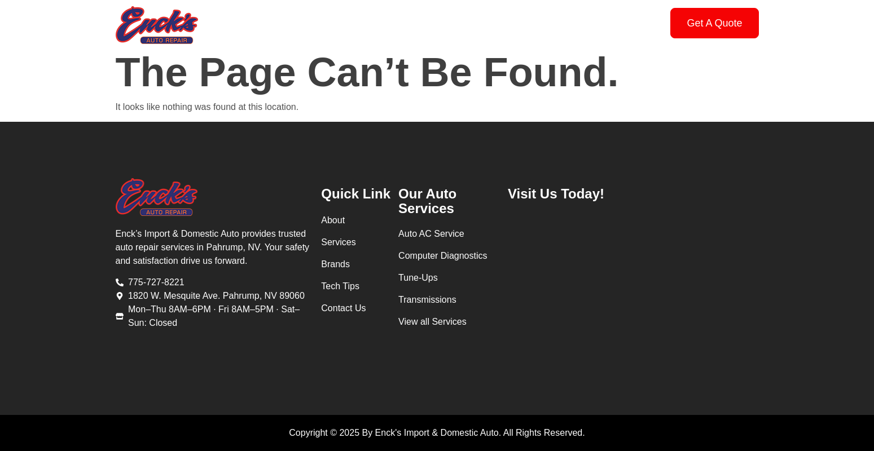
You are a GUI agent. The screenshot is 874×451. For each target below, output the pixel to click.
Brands (442, 23)
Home (269, 23)
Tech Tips (500, 23)
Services (385, 23)
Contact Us (567, 23)
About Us (324, 23)
